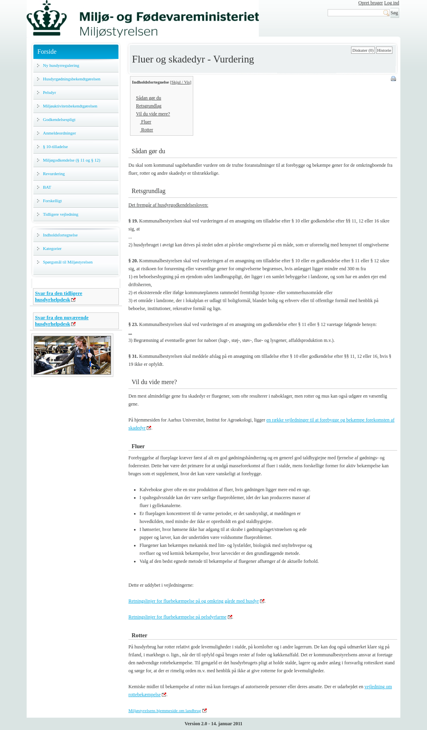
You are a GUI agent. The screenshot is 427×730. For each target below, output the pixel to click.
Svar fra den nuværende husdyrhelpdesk (62, 320)
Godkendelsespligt (59, 119)
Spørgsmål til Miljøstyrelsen (68, 262)
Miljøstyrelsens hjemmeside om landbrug (164, 710)
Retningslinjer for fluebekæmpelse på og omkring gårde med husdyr (193, 601)
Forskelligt (52, 200)
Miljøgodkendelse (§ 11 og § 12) (71, 160)
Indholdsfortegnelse (60, 234)
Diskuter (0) (362, 50)
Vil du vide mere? (153, 114)
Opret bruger (370, 3)
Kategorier (52, 248)
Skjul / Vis (180, 82)
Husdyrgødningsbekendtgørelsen (72, 78)
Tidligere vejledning (60, 214)
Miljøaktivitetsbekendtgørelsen (70, 105)
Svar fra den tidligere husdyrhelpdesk (58, 296)
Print (394, 79)
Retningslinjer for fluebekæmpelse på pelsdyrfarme (177, 617)
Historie (384, 50)
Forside (46, 51)
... (130, 332)
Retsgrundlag (148, 106)
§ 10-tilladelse (55, 146)
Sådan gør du (148, 98)
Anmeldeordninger (59, 133)
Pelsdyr (49, 92)
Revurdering (54, 173)
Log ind (391, 3)
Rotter (146, 130)
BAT (47, 187)
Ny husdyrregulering (61, 65)
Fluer (145, 122)
